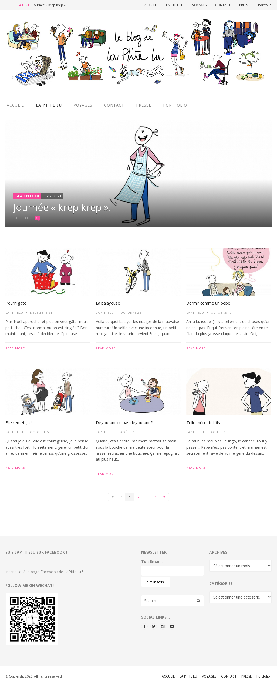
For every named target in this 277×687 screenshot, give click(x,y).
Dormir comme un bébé (208, 303)
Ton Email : (152, 561)
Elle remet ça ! (18, 422)
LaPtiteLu (14, 313)
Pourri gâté (15, 303)
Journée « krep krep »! (49, 5)
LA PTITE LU (188, 676)
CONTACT (229, 676)
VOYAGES (209, 676)
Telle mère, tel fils (203, 422)
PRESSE (246, 676)
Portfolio (263, 676)
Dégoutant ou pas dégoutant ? (124, 422)
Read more (15, 348)
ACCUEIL (168, 676)
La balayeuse (108, 303)
